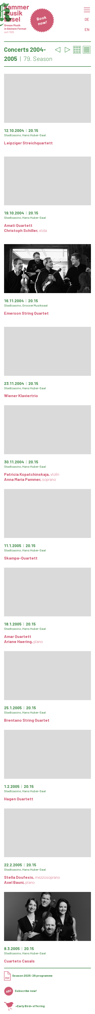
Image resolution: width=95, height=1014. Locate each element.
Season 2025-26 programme (28, 975)
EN (87, 29)
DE (87, 19)
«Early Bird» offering (24, 1006)
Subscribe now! (20, 990)
